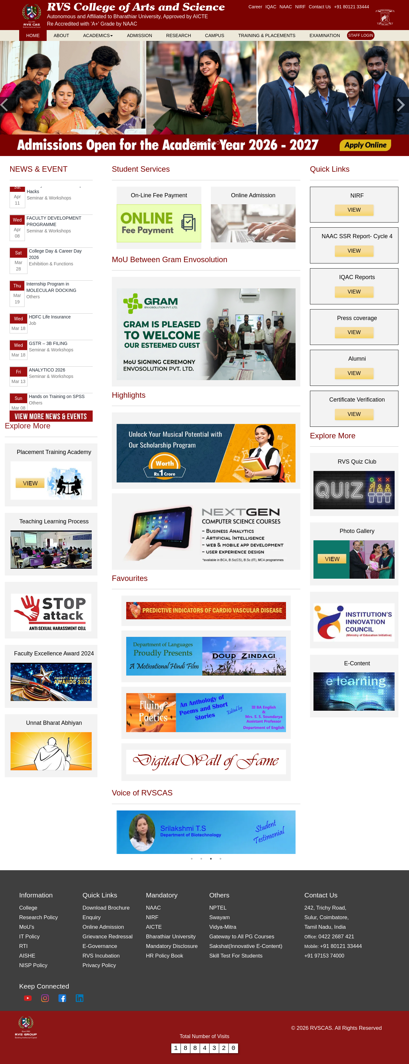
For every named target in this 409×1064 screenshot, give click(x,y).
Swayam (219, 917)
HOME (33, 35)
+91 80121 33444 (351, 6)
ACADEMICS (98, 35)
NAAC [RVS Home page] (286, 6)
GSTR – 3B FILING (48, 345)
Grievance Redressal (107, 937)
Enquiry (91, 917)
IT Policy (29, 937)
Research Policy (38, 917)
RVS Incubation (101, 956)
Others (33, 298)
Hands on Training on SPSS (57, 398)
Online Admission (103, 927)
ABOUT (61, 35)
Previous (112, 832)
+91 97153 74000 (324, 955)
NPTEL (218, 908)
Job (32, 324)
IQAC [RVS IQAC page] (271, 6)
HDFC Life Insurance (50, 318)
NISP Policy (33, 965)
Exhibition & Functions (51, 265)
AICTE (154, 927)
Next (300, 832)
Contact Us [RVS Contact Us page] (320, 6)
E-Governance (99, 946)
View (354, 210)
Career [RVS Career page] (255, 6)
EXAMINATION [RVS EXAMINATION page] (325, 35)
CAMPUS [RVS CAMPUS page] (214, 35)
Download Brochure (105, 908)
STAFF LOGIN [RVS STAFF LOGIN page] (360, 35)
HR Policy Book (164, 956)
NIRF (152, 917)
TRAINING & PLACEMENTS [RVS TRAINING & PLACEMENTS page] (267, 35)
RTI (23, 946)
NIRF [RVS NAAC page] (300, 6)
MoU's (26, 927)
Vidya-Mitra (222, 927)
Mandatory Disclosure (172, 946)
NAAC (153, 908)
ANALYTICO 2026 (47, 371)
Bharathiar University (171, 937)
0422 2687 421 (336, 937)
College (28, 908)
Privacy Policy (99, 965)
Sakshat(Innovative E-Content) (245, 946)
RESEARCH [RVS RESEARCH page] (178, 35)
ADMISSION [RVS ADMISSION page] (139, 35)
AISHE (27, 956)
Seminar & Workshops (49, 199)
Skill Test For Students (236, 956)
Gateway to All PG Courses (241, 937)
